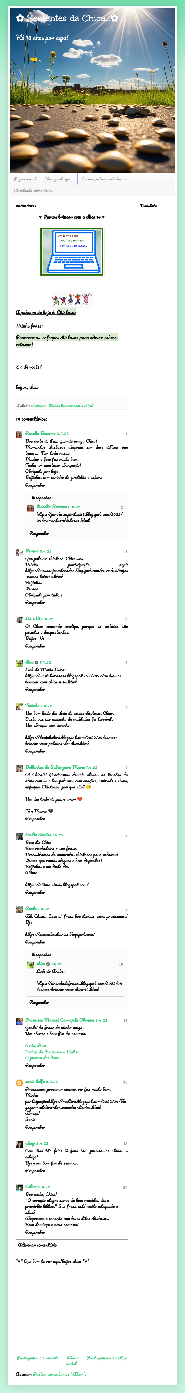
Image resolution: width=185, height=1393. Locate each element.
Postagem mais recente (38, 1357)
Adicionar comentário (37, 1245)
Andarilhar (35, 1045)
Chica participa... (58, 178)
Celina (31, 1186)
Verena (31, 550)
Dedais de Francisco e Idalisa (52, 1051)
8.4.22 (101, 1020)
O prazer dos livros (42, 1057)
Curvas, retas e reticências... (106, 178)
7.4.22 (45, 662)
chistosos (39, 405)
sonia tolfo (35, 1081)
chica (29, 662)
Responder (35, 485)
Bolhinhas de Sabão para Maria (55, 767)
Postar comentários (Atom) (60, 1374)
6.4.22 (63, 433)
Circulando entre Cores (33, 190)
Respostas (41, 497)
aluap (30, 1143)
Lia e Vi (32, 618)
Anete (30, 908)
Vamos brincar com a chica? (71, 405)
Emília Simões (38, 834)
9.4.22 (42, 1143)
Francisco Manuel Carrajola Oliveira (59, 1020)
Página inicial (25, 178)
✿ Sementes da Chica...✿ (67, 18)
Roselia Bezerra (40, 433)
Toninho (32, 705)
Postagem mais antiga (107, 1357)
